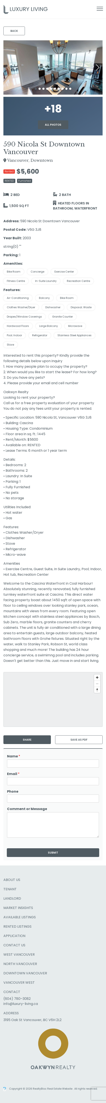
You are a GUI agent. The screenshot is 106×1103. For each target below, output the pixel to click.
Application (14, 935)
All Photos (53, 125)
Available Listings (19, 917)
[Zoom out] (97, 684)
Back (14, 31)
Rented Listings (17, 926)
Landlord (12, 898)
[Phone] (53, 799)
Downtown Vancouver (25, 973)
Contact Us (14, 945)
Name (13, 756)
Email (13, 774)
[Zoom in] (97, 677)
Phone (12, 791)
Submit (53, 852)
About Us (11, 879)
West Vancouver (19, 954)
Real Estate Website (60, 1089)
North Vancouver (20, 963)
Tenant (10, 889)
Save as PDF (78, 739)
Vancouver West (19, 982)
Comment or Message (27, 809)
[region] (53, 699)
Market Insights (18, 907)
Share (27, 739)
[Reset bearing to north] (97, 690)
